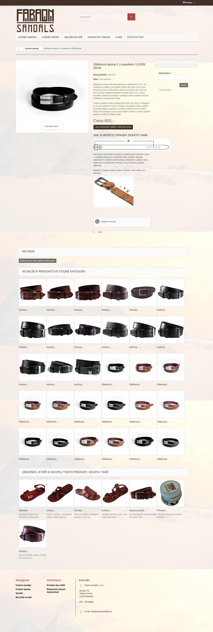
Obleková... (107, 384)
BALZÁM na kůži (73, 37)
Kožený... (24, 309)
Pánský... (134, 309)
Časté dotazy (135, 37)
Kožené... (106, 510)
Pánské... (79, 510)
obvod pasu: (165, 73)
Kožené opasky (50, 37)
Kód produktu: (100, 75)
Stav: (95, 79)
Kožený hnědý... (137, 510)
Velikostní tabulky (99, 37)
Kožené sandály (27, 37)
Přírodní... (162, 510)
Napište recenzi (108, 221)
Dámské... (24, 510)
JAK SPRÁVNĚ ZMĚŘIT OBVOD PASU (113, 127)
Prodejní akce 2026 (56, 585)
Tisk (100, 232)
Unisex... (50, 510)
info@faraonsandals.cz (101, 611)
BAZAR (19, 593)
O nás (119, 37)
